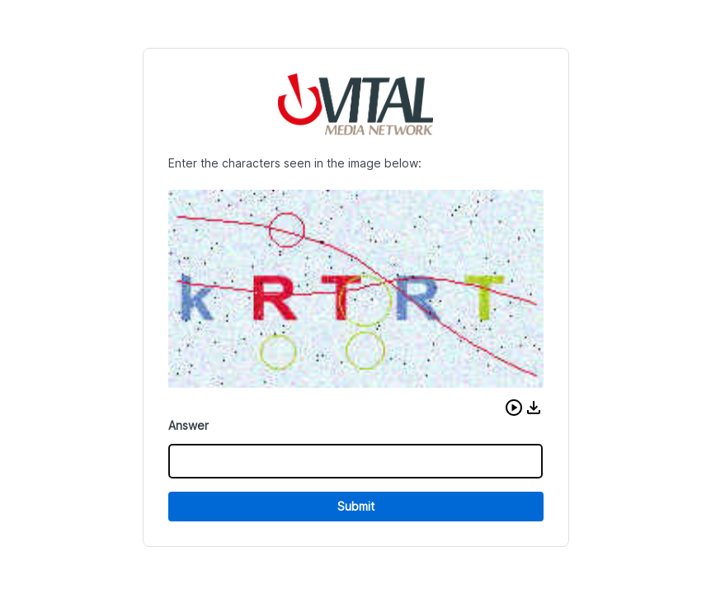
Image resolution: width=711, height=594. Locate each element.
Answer (188, 425)
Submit (355, 506)
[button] (514, 407)
